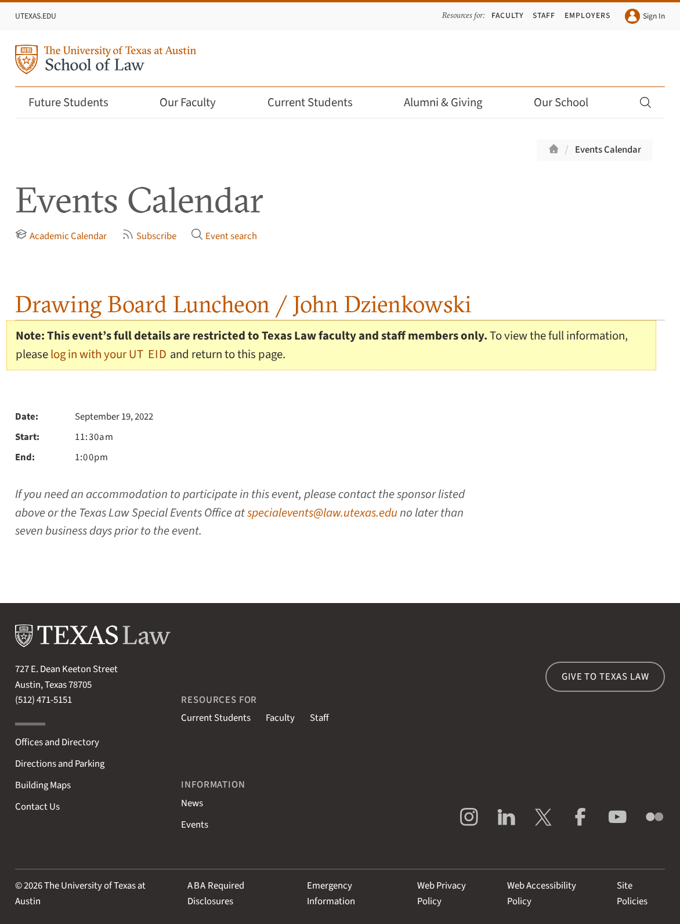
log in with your (109, 354)
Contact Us (37, 807)
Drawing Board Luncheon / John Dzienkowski (243, 304)
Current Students (317, 102)
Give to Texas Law (605, 677)
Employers (587, 15)
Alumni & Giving (451, 102)
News (192, 803)
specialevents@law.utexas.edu (322, 512)
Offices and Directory (57, 742)
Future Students (76, 102)
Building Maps (43, 785)
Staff (544, 15)
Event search (224, 235)
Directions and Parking (59, 764)
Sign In (645, 16)
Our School (569, 102)
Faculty (507, 15)
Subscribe (149, 235)
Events (194, 825)
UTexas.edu (35, 15)
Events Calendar (608, 150)
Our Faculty (196, 102)
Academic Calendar (61, 235)
